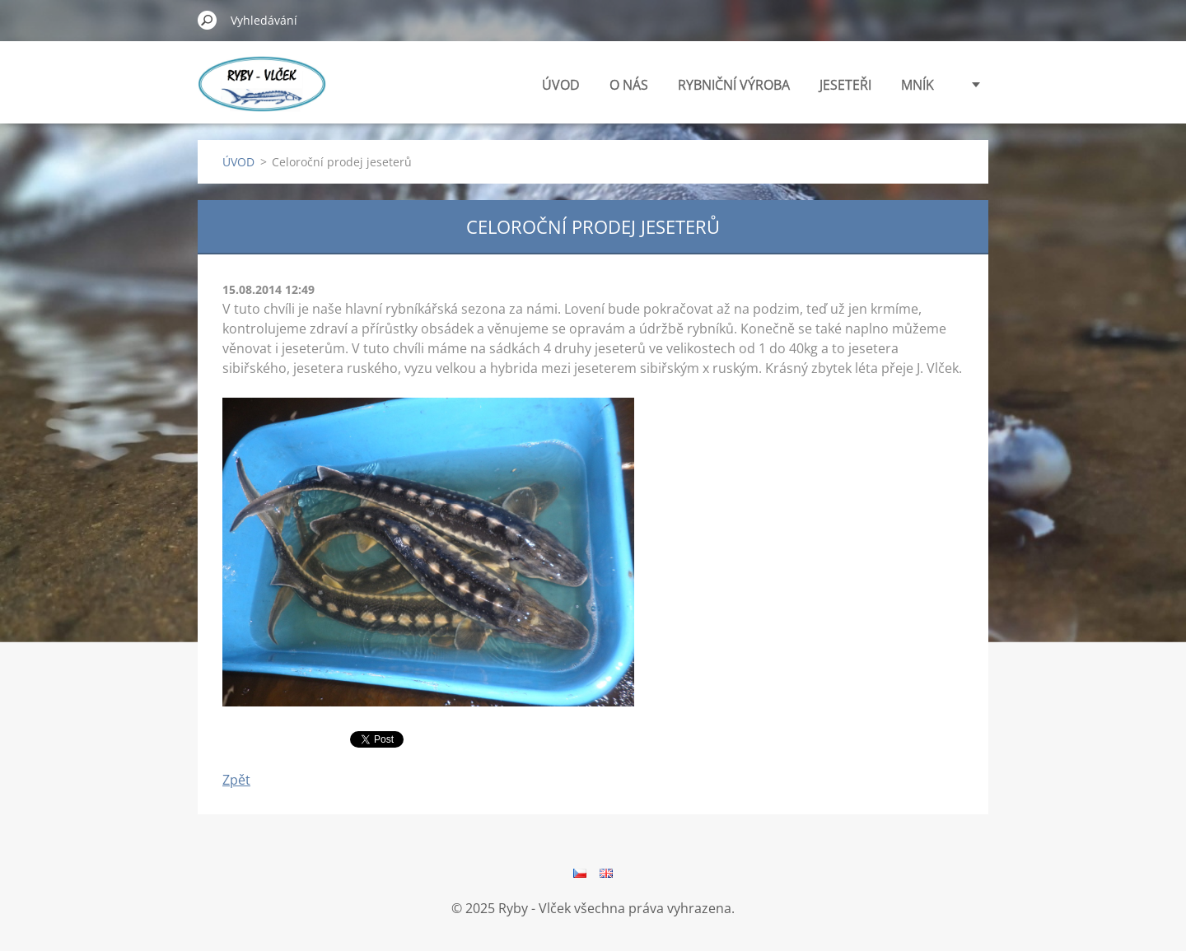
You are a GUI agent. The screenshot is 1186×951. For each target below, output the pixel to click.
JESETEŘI (845, 85)
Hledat (207, 20)
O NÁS (628, 85)
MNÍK (917, 85)
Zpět (236, 780)
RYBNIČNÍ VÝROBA (734, 85)
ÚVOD (561, 85)
